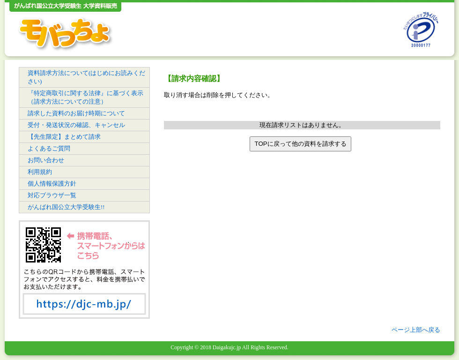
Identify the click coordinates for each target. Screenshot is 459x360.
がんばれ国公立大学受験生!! (66, 206)
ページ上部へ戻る (416, 329)
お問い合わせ (46, 160)
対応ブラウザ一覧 (52, 195)
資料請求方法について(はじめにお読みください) (86, 77)
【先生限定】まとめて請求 (64, 136)
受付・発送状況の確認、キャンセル (76, 124)
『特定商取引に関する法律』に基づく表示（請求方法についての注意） (85, 97)
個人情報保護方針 (52, 183)
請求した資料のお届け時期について (76, 113)
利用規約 (40, 171)
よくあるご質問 (49, 148)
